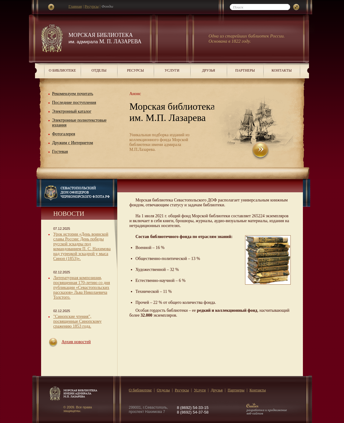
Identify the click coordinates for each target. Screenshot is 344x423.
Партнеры (245, 70)
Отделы (98, 70)
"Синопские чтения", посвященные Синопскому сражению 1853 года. (77, 321)
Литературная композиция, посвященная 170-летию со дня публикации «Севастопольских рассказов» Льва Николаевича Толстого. (81, 287)
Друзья (208, 70)
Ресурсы (92, 6)
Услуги (172, 70)
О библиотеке (62, 70)
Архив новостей (76, 341)
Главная (75, 6)
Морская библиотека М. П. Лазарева (105, 38)
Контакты (282, 70)
